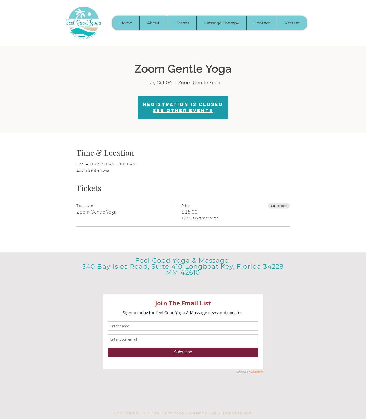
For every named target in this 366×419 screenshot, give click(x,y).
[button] (181, 23)
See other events (183, 110)
